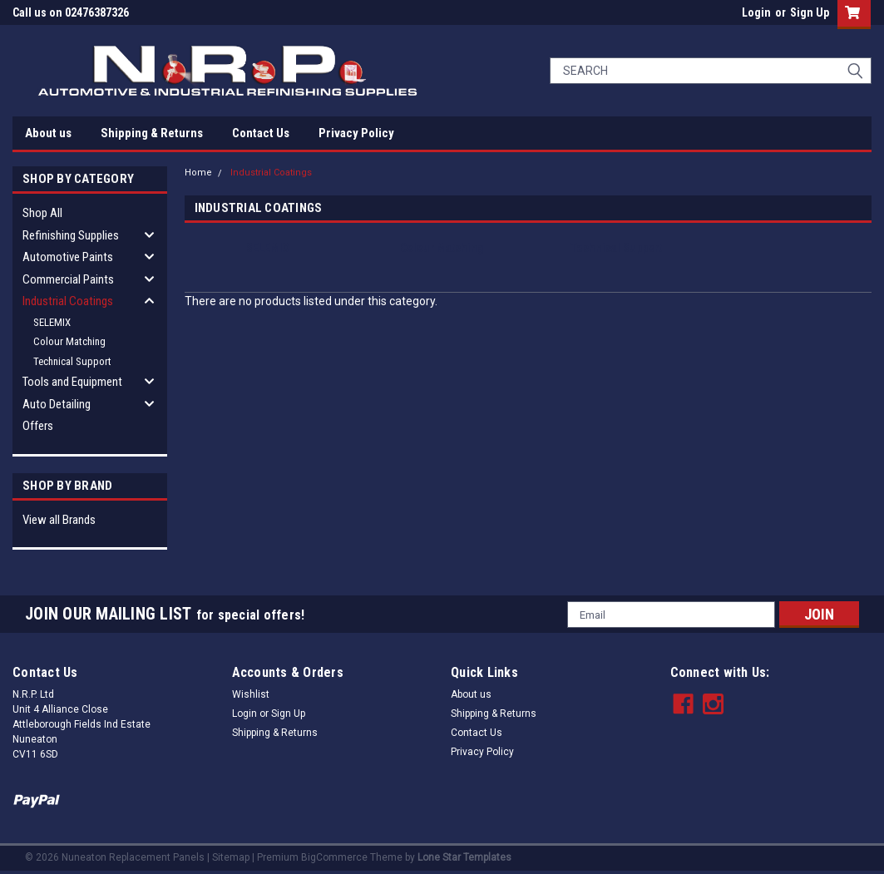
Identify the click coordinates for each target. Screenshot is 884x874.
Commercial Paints (68, 279)
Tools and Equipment (72, 381)
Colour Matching (69, 341)
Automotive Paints (67, 256)
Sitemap (230, 857)
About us (48, 133)
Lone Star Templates (464, 857)
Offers (37, 425)
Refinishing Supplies (70, 235)
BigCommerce (334, 857)
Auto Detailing (56, 404)
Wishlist (250, 694)
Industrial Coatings (67, 301)
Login (756, 12)
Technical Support (72, 361)
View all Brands (59, 519)
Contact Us (260, 133)
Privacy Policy (356, 133)
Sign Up (809, 12)
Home (198, 172)
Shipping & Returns (152, 133)
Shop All (42, 212)
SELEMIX (52, 322)
